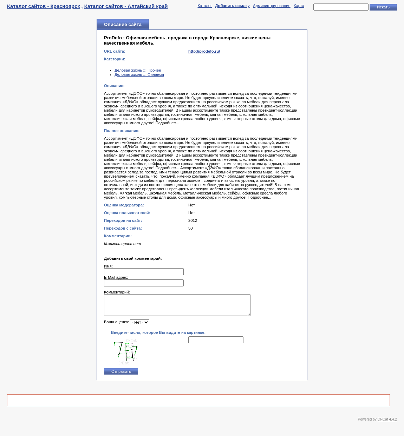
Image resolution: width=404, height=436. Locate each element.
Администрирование (272, 6)
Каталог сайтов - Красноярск (43, 6)
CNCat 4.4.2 (387, 423)
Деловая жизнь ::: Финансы (139, 74)
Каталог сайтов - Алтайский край (126, 6)
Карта (299, 6)
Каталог (204, 6)
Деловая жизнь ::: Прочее (138, 70)
